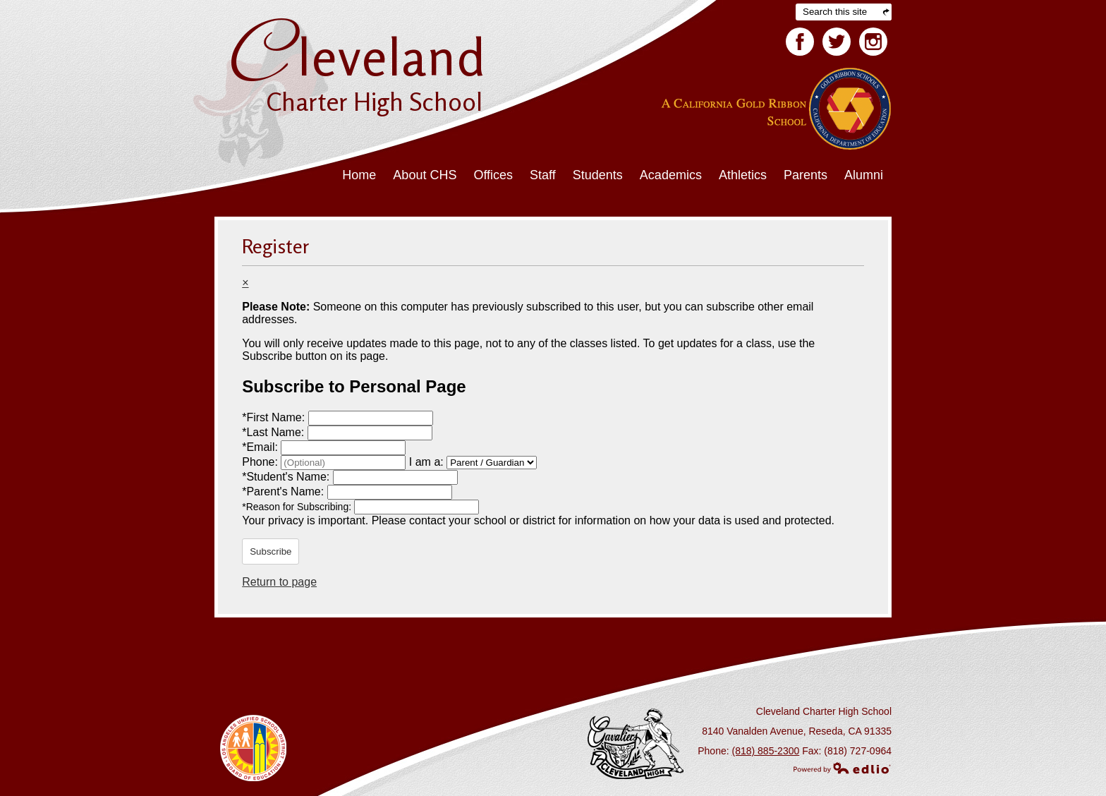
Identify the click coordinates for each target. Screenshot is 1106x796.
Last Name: (275, 432)
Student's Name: (287, 477)
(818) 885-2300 (766, 750)
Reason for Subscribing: (298, 506)
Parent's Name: (284, 492)
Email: (261, 447)
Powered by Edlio (842, 768)
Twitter (836, 44)
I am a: (426, 462)
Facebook (800, 44)
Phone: (261, 462)
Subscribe (270, 551)
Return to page (279, 582)
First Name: (275, 417)
